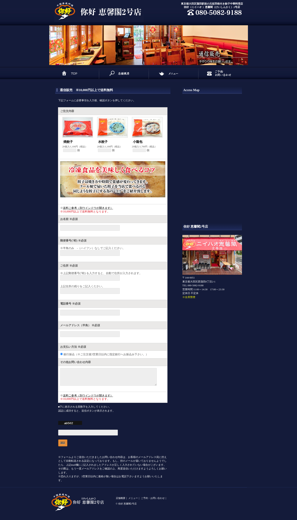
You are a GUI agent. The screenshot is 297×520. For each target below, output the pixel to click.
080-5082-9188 (195, 285)
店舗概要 (120, 501)
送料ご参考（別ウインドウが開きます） (88, 207)
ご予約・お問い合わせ (153, 501)
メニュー (133, 501)
